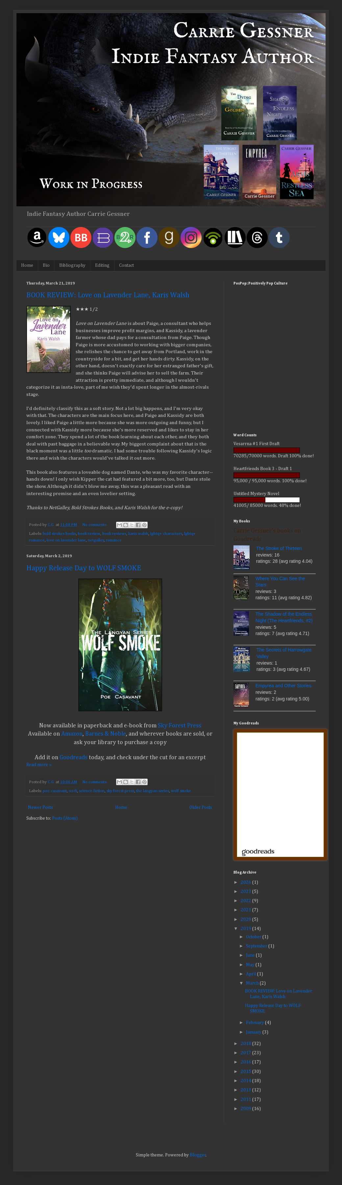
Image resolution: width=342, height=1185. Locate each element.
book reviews (114, 534)
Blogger (198, 1155)
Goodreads (73, 758)
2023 (246, 891)
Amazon (72, 734)
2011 (246, 1099)
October (254, 937)
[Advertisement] (274, 382)
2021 (246, 910)
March (253, 983)
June (251, 955)
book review (89, 534)
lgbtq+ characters (166, 534)
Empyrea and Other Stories (283, 685)
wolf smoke (181, 791)
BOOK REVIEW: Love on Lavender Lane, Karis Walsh (107, 295)
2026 (246, 882)
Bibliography (72, 265)
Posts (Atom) (65, 818)
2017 (246, 1053)
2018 (246, 1043)
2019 (246, 928)
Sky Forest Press (179, 726)
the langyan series (152, 791)
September (257, 946)
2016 (246, 1062)
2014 (246, 1081)
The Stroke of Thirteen (279, 548)
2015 (246, 1071)
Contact (126, 265)
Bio (46, 265)
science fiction (92, 791)
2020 (246, 919)
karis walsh (138, 534)
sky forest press (120, 791)
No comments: (95, 525)
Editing (102, 265)
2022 (246, 901)
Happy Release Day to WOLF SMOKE (83, 568)
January (254, 1032)
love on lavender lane (66, 540)
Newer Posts (40, 807)
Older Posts (200, 807)
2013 (246, 1090)
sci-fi (73, 791)
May (251, 965)
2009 (246, 1108)
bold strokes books (59, 534)
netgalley (96, 540)
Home (27, 265)
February (255, 1022)
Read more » (38, 765)
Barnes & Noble (105, 734)
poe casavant (55, 791)
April (251, 974)
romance (114, 540)
